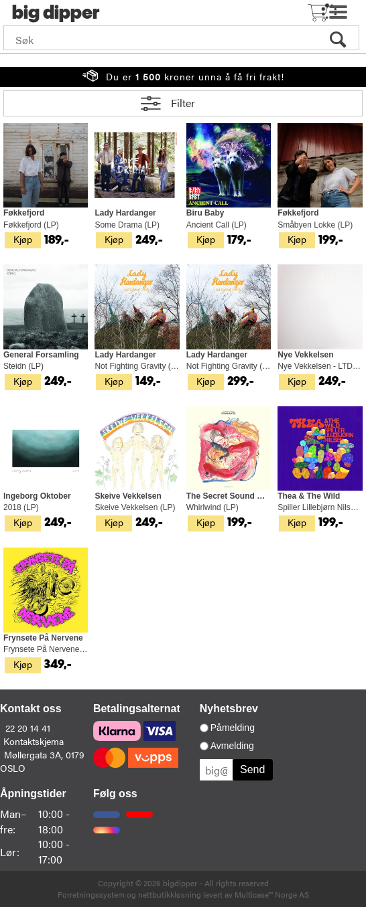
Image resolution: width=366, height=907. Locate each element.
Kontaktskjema (33, 741)
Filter (183, 102)
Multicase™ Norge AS (272, 894)
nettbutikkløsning (169, 894)
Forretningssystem (91, 894)
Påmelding (232, 727)
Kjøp (22, 239)
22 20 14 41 (27, 727)
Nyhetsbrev (229, 708)
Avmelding (232, 745)
